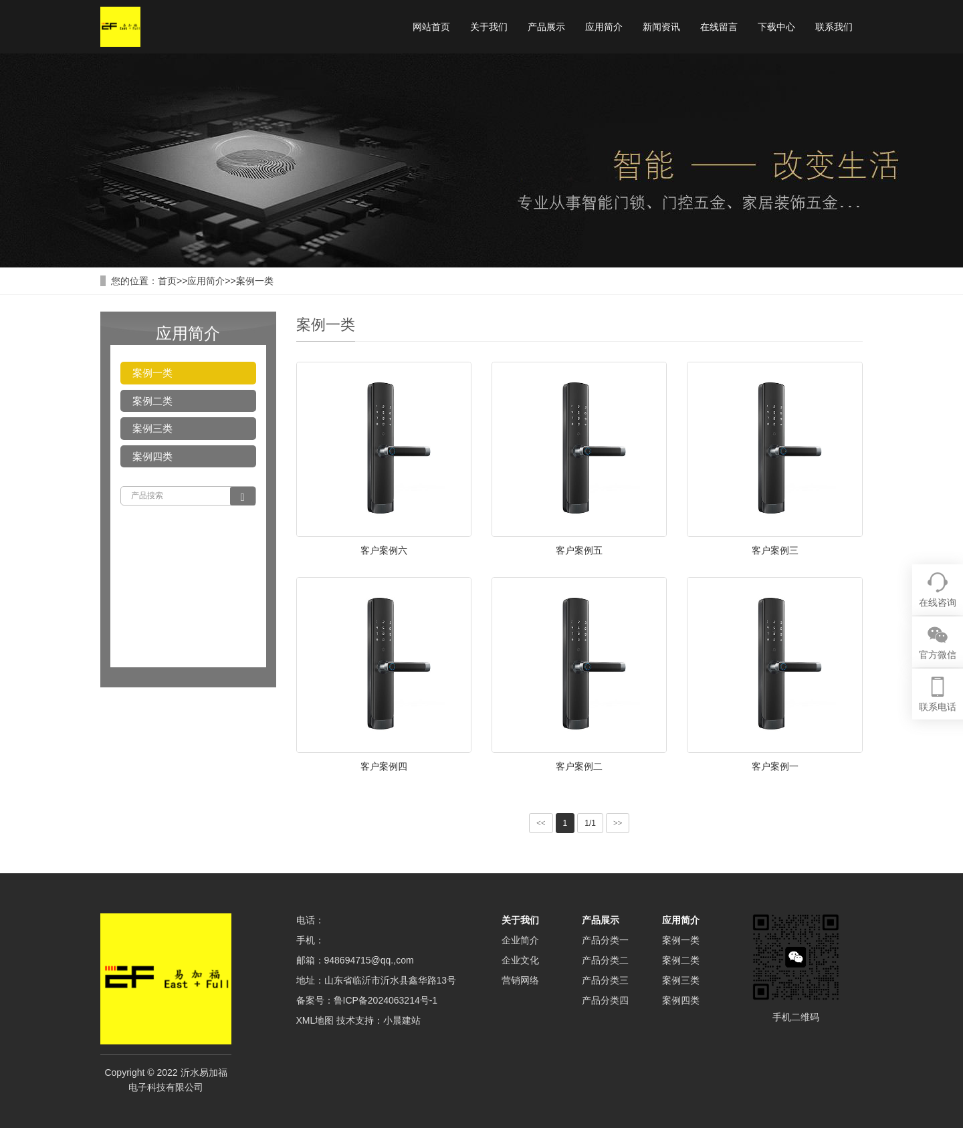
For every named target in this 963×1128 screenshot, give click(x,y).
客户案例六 (383, 550)
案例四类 (152, 456)
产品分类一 (605, 940)
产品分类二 (605, 960)
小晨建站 (402, 1020)
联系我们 (834, 26)
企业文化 (520, 960)
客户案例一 (775, 766)
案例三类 (152, 428)
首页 (167, 280)
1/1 (590, 823)
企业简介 (520, 940)
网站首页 (431, 26)
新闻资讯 (661, 26)
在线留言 (719, 26)
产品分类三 (605, 980)
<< (541, 823)
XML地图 (315, 1020)
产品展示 (546, 26)
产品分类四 (605, 1000)
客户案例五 (579, 550)
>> (618, 823)
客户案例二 (579, 766)
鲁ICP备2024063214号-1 (386, 1000)
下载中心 (776, 26)
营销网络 (520, 980)
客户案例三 (775, 550)
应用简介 (604, 26)
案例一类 (255, 280)
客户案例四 (383, 766)
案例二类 (152, 401)
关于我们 (489, 26)
